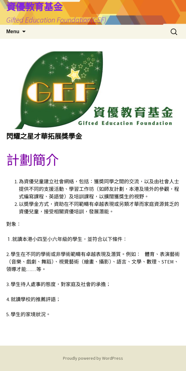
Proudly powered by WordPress (93, 358)
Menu (12, 31)
